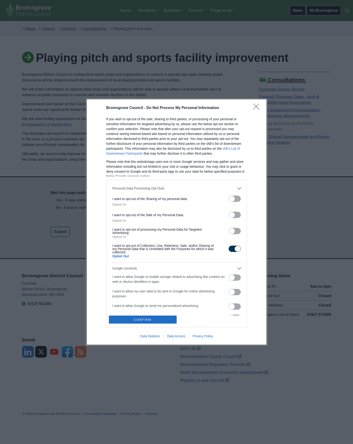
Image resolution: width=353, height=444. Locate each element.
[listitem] (176, 188)
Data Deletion (150, 336)
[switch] (235, 199)
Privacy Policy (203, 336)
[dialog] (176, 222)
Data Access (176, 336)
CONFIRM (143, 319)
